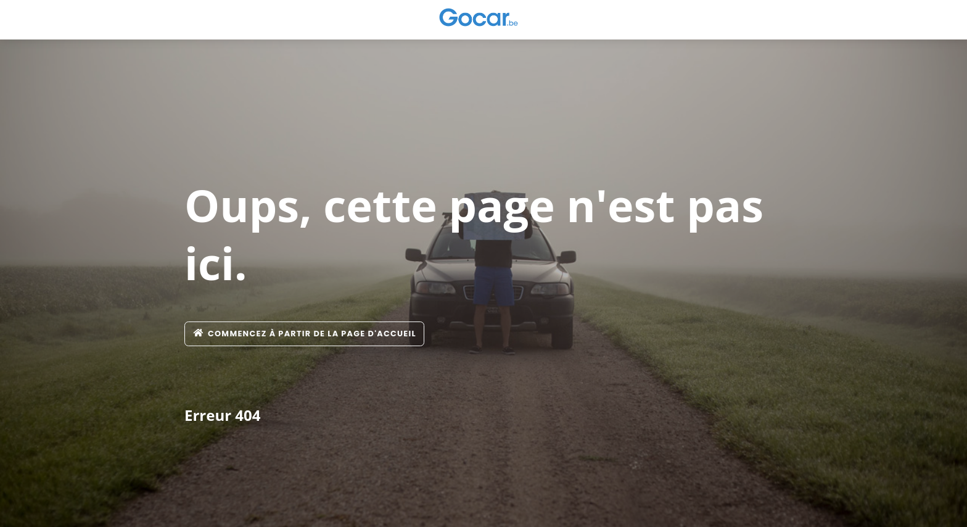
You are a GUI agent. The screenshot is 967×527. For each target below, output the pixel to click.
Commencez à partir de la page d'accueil (304, 333)
